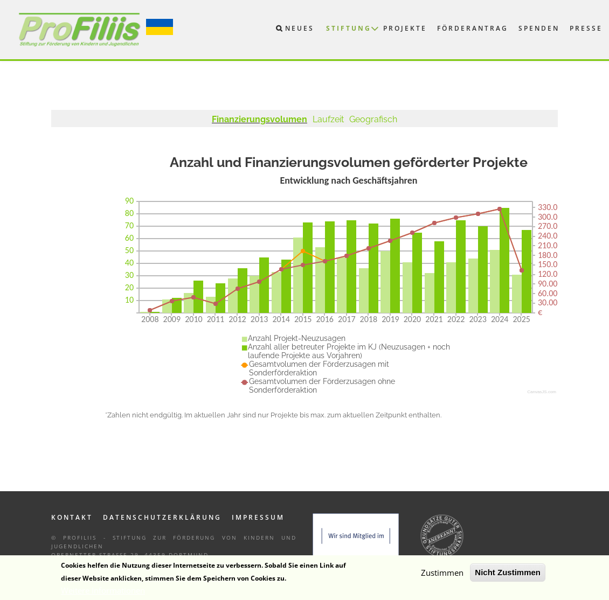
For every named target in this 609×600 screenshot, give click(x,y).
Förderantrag (472, 28)
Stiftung (348, 28)
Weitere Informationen (103, 592)
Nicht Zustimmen (508, 574)
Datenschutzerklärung (162, 517)
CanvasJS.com (541, 391)
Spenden (538, 28)
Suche (273, 30)
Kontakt (72, 517)
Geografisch (373, 119)
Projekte (405, 28)
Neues (299, 28)
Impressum (258, 517)
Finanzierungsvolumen (259, 119)
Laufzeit (328, 119)
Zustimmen (442, 574)
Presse (586, 28)
